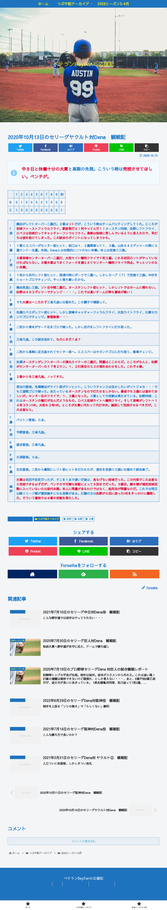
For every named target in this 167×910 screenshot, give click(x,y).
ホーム (55, 893)
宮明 (67, 518)
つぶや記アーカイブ (47, 518)
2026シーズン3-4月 (104, 893)
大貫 (89, 518)
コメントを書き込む (84, 850)
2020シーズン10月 (20, 518)
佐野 (78, 518)
